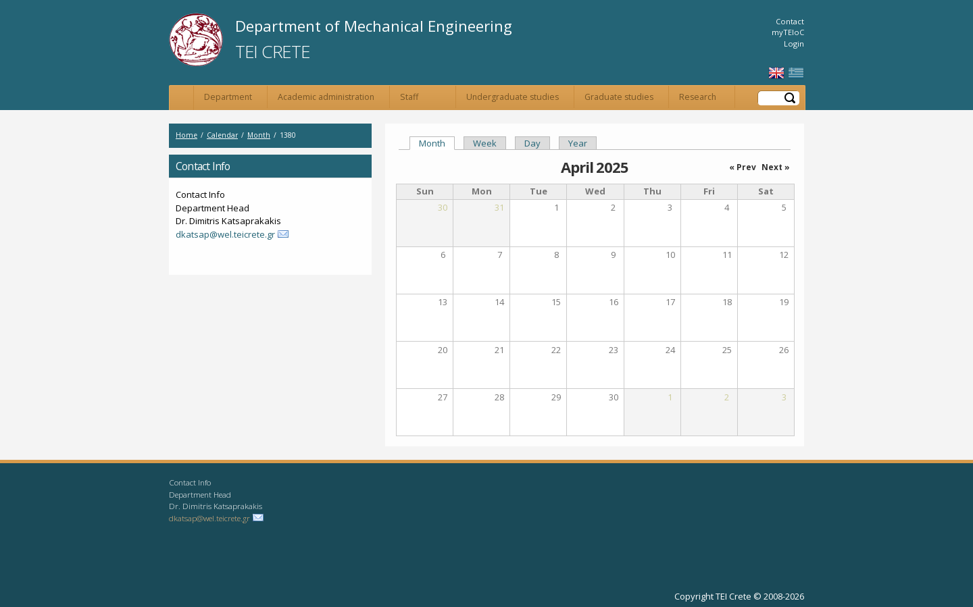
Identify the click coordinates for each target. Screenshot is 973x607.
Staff (409, 97)
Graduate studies (618, 97)
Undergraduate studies (512, 97)
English (776, 73)
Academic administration (326, 97)
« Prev (742, 167)
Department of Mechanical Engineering (373, 26)
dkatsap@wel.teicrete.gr (225, 234)
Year (577, 143)
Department (228, 97)
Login (794, 43)
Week (485, 143)
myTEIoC (788, 32)
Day (532, 143)
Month (258, 135)
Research (697, 97)
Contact (790, 21)
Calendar (222, 135)
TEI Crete (272, 51)
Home (181, 98)
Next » (776, 167)
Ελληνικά (796, 73)
